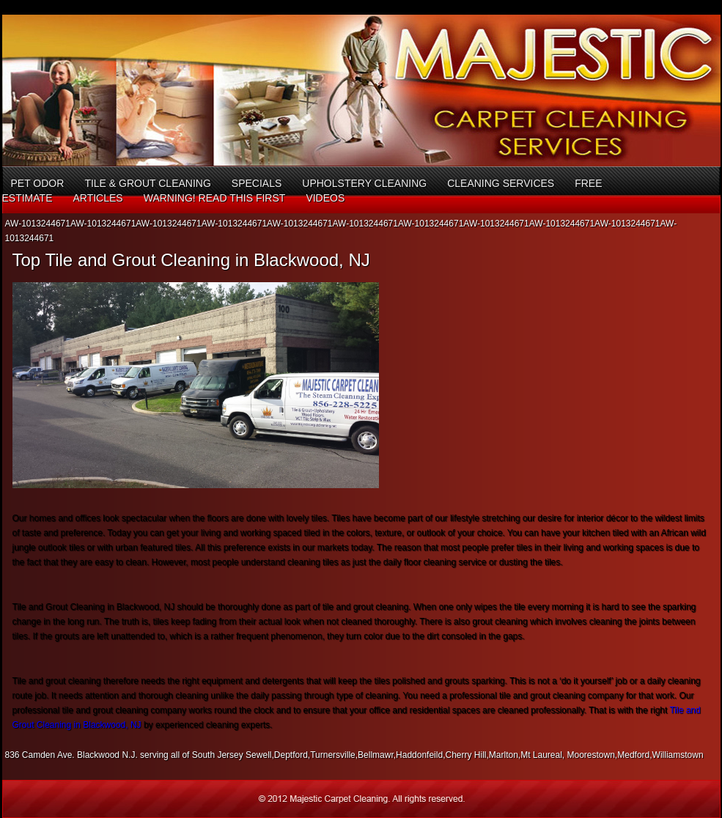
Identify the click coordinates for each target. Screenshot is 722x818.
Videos (325, 198)
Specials (256, 183)
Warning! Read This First (215, 198)
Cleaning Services (500, 183)
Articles (97, 198)
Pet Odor (38, 183)
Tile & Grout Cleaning (147, 183)
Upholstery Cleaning (364, 183)
